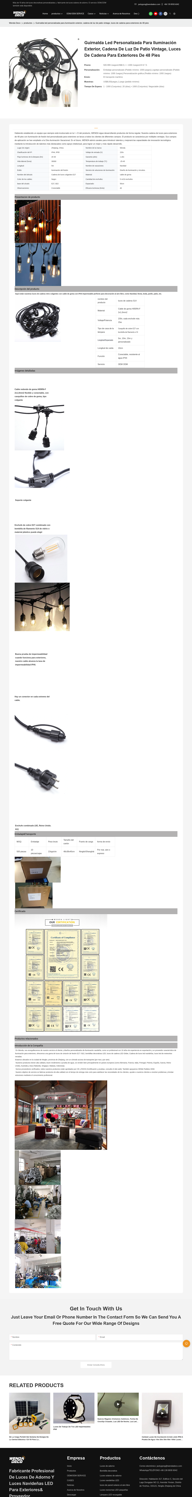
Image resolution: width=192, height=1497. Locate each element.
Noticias (70, 1485)
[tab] (96, 126)
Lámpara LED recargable (111, 1495)
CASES (70, 1480)
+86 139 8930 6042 (170, 4)
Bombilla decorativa (108, 1471)
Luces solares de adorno (110, 1476)
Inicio (69, 1466)
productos (28, 23)
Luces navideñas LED (109, 1480)
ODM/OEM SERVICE (76, 1476)
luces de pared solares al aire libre (115, 1485)
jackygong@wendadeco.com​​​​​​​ (147, 4)
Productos (71, 1471)
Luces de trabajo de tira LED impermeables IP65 (72, 1428)
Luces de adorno (107, 1466)
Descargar (71, 1495)
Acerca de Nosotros (75, 1490)
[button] (138, 14)
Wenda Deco (14, 23)
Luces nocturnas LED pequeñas (114, 1490)
